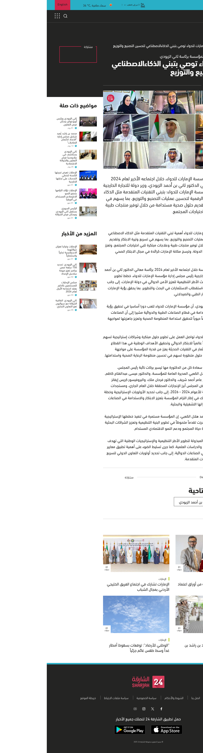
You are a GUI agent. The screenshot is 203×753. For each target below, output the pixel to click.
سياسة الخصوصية (100, 698)
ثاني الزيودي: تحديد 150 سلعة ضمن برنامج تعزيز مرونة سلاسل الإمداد (20, 269)
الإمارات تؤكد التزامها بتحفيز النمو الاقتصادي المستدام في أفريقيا (19, 194)
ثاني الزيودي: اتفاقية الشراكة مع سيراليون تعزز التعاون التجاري (19, 303)
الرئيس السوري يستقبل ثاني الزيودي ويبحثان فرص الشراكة (19, 211)
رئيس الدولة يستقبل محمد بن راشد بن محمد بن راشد (166, 647)
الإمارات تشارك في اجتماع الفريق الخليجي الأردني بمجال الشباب (91, 586)
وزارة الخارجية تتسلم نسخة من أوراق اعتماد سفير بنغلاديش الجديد (163, 586)
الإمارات (188, 578)
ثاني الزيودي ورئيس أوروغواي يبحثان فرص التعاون (20, 121)
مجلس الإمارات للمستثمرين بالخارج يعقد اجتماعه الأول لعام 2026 (20, 286)
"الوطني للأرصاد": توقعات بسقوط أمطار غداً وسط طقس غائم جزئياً (92, 647)
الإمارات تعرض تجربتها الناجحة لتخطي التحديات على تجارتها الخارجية (19, 177)
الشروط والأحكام (127, 698)
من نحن (165, 698)
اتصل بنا (149, 698)
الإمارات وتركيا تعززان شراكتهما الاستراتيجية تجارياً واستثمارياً (19, 251)
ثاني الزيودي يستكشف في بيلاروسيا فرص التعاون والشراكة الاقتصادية (21, 157)
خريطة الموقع (41, 698)
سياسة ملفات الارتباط (69, 698)
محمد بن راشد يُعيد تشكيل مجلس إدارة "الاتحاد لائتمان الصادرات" (20, 138)
